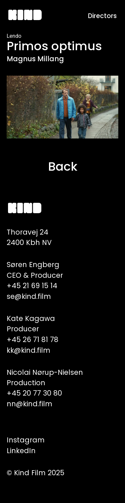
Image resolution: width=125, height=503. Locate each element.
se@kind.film (29, 296)
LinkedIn (21, 450)
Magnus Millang (35, 59)
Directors (102, 15)
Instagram (26, 440)
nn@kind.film (29, 404)
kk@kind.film (28, 350)
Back (62, 166)
